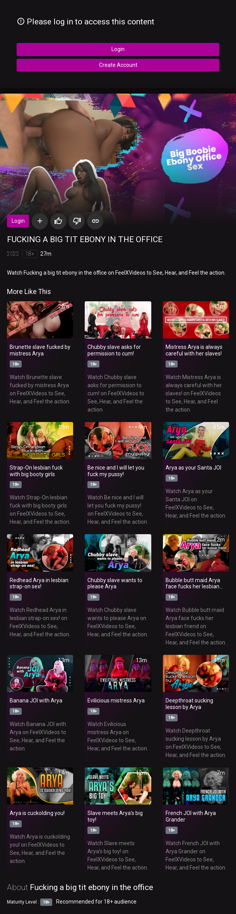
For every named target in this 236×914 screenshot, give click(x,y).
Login (118, 49)
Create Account (118, 65)
